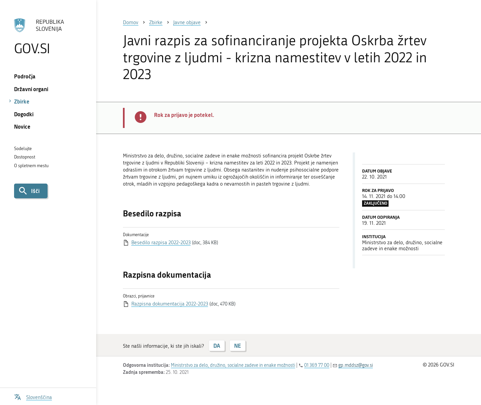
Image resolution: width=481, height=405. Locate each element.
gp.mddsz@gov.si (355, 365)
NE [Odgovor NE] (237, 345)
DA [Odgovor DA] (216, 345)
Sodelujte (23, 148)
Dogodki (23, 114)
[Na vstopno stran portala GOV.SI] (48, 36)
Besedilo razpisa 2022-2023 (161, 243)
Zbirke (21, 101)
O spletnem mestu (31, 165)
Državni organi (31, 89)
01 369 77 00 (316, 365)
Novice (22, 126)
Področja (25, 76)
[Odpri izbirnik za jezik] (33, 396)
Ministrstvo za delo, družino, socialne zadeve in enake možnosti (233, 365)
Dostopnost (24, 156)
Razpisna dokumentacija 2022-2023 (169, 304)
